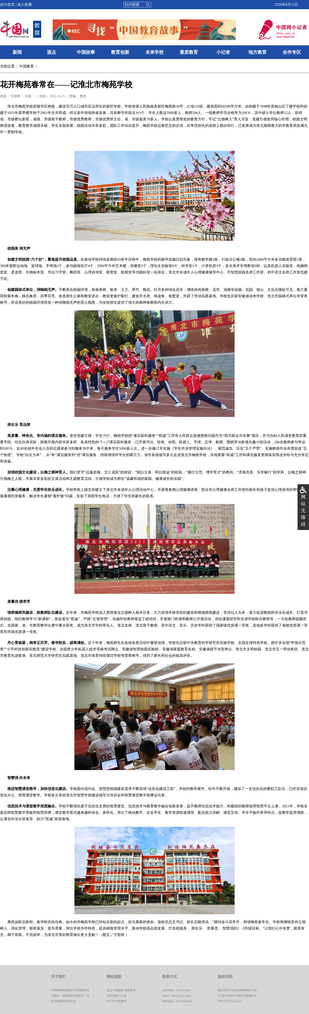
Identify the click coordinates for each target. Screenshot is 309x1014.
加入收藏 (24, 4)
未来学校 (154, 52)
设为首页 (7, 4)
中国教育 (26, 66)
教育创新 (120, 52)
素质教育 (189, 52)
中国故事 (86, 52)
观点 (51, 52)
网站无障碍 (303, 510)
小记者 (223, 52)
